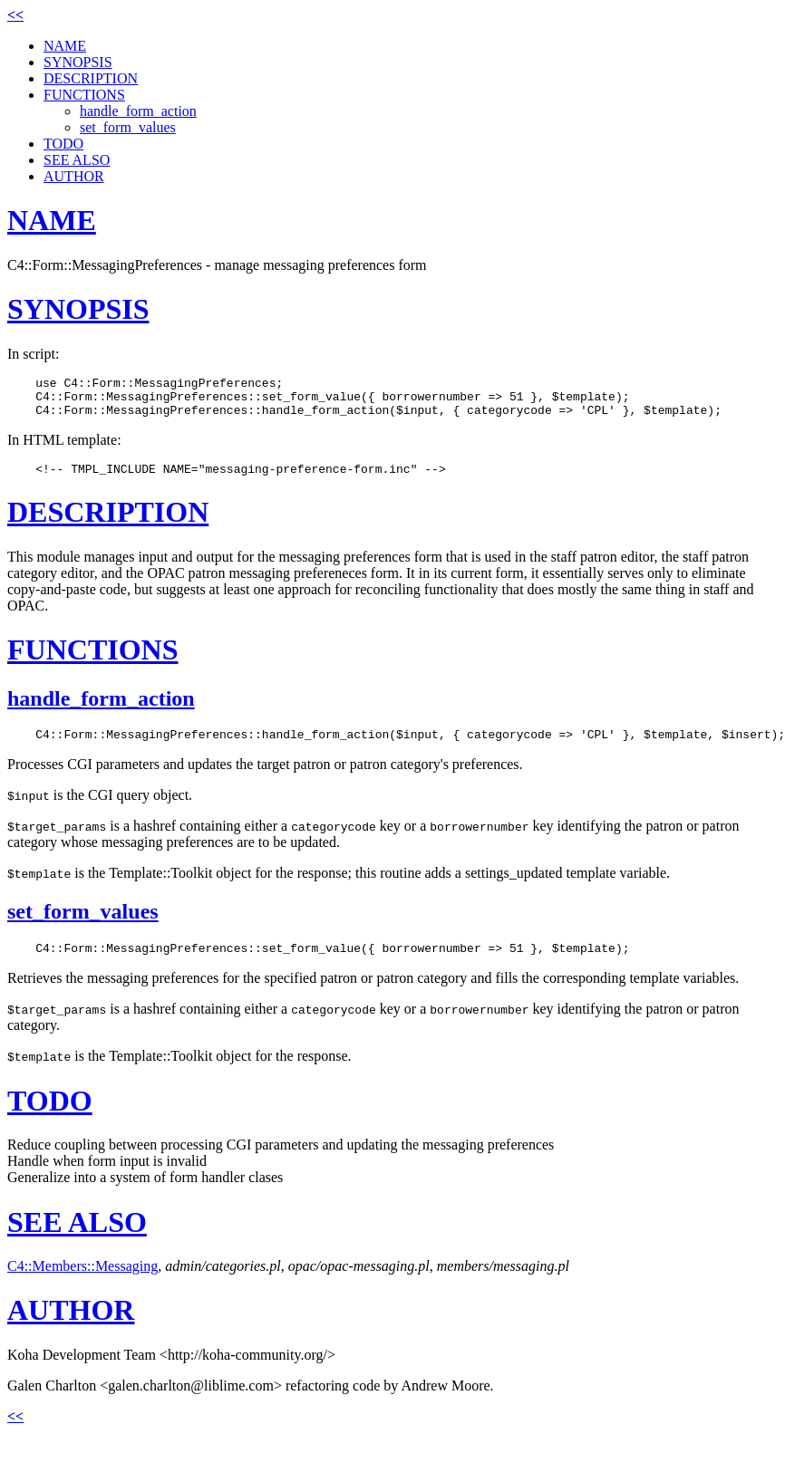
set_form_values (128, 127)
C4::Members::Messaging (82, 1282)
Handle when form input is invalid (107, 1177)
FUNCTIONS (84, 94)
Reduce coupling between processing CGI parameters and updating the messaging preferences (280, 1161)
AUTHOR (74, 176)
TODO (63, 143)
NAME (65, 45)
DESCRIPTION (91, 78)
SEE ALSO (77, 160)
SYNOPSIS (78, 62)
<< (15, 15)
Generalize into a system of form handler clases (145, 1193)
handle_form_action (138, 111)
